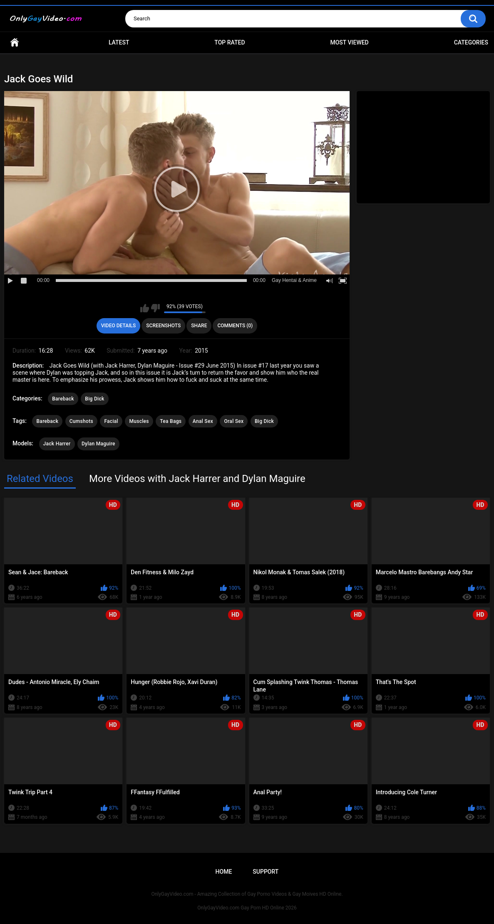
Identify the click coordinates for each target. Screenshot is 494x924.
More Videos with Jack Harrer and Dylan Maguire (197, 478)
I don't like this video (155, 308)
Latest (119, 42)
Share (199, 326)
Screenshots (163, 326)
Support (265, 871)
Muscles (139, 421)
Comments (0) (235, 326)
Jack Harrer (57, 444)
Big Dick (94, 399)
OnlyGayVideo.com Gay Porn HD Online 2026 (246, 908)
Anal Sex (203, 421)
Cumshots (81, 421)
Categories (471, 42)
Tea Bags (170, 421)
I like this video (144, 308)
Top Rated (229, 42)
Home (14, 42)
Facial (111, 421)
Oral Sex (233, 421)
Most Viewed (349, 42)
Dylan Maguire (98, 444)
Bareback (63, 399)
